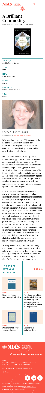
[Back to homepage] (12, 4)
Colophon (6, 383)
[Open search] (34, 4)
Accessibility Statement (32, 383)
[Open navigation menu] (41, 4)
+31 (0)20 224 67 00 (10, 369)
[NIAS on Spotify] (27, 378)
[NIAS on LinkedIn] (33, 378)
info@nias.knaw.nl (25, 369)
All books (37, 269)
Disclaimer (16, 383)
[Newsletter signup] (40, 378)
